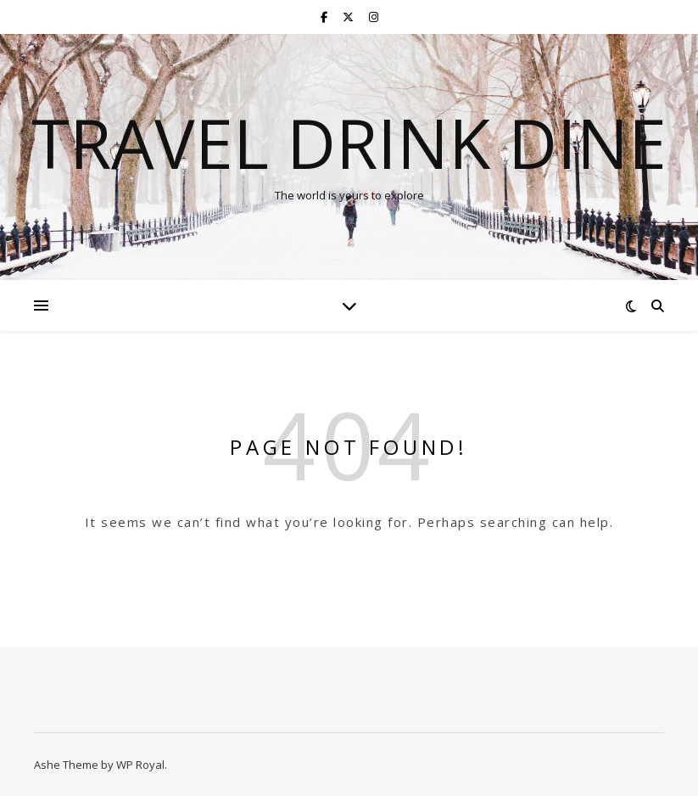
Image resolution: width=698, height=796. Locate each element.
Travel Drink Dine (349, 143)
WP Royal (140, 764)
